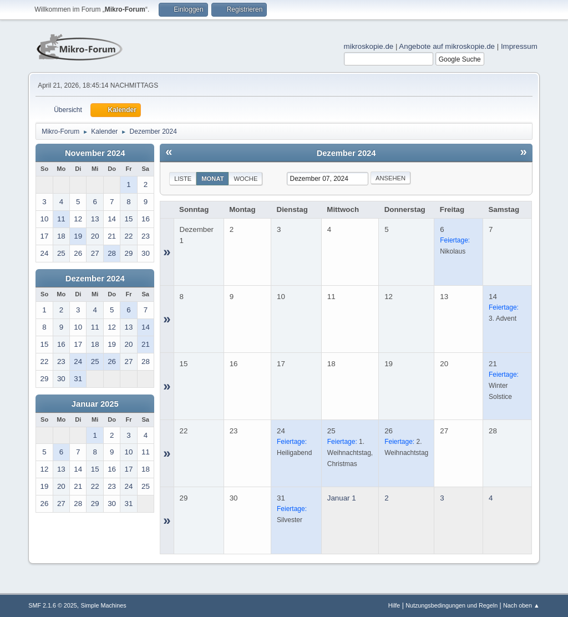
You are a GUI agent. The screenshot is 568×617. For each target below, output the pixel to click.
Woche (245, 178)
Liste (182, 178)
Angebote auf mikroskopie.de (447, 46)
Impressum (519, 46)
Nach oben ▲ (521, 605)
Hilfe (394, 605)
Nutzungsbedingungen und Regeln (451, 605)
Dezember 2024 (95, 278)
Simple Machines (103, 605)
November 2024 (95, 153)
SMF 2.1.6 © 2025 (52, 605)
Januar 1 (341, 498)
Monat (212, 178)
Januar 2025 (95, 403)
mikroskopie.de (369, 46)
